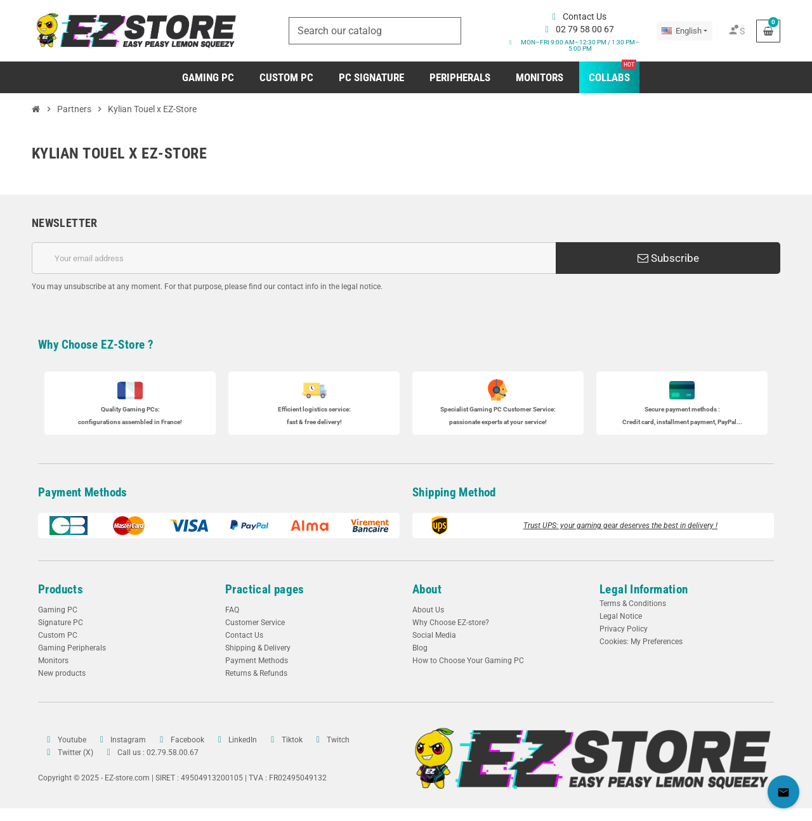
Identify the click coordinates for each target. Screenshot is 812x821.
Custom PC (57, 635)
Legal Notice (620, 616)
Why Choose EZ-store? (450, 622)
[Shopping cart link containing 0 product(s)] (768, 31)
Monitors (53, 660)
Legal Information (643, 589)
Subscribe (668, 258)
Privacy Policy (623, 628)
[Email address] (294, 258)
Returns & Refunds (256, 673)
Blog (420, 647)
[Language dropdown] (684, 31)
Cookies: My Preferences (641, 641)
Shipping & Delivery (258, 647)
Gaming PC (57, 609)
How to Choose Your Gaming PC (468, 660)
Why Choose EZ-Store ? (96, 344)
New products (62, 673)
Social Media (434, 635)
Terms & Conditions (632, 603)
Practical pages (264, 589)
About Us (428, 609)
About (427, 589)
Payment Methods (83, 492)
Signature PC (60, 622)
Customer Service (255, 622)
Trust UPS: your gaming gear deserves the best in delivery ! (620, 525)
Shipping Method (454, 492)
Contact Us (244, 635)
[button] (577, 45)
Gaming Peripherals (72, 647)
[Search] (375, 30)
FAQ (232, 609)
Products (60, 589)
